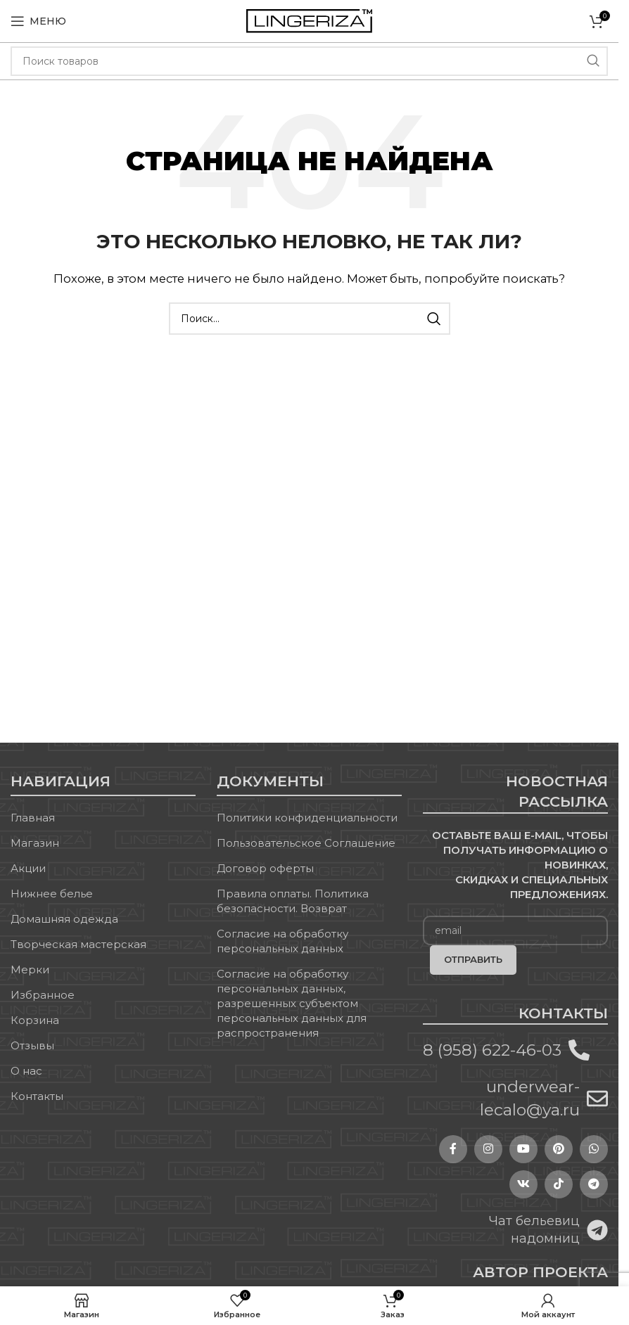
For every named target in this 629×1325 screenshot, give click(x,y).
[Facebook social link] (453, 1149)
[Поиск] (309, 61)
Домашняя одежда (64, 919)
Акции (28, 868)
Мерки (30, 969)
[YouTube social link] (523, 1149)
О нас (26, 1070)
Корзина (35, 1020)
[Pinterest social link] (559, 1149)
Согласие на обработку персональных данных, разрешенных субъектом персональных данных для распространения (292, 1003)
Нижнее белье (52, 893)
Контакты (37, 1096)
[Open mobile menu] (38, 21)
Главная (33, 817)
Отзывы (32, 1045)
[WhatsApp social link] (594, 1149)
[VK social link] (523, 1184)
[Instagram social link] (488, 1149)
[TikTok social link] (559, 1184)
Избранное (43, 994)
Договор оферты (265, 868)
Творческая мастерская (78, 944)
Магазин (35, 843)
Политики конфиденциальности (307, 817)
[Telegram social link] (594, 1184)
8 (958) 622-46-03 (492, 1050)
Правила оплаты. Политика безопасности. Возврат (293, 901)
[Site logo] (309, 20)
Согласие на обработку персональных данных (282, 941)
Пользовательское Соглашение (306, 843)
